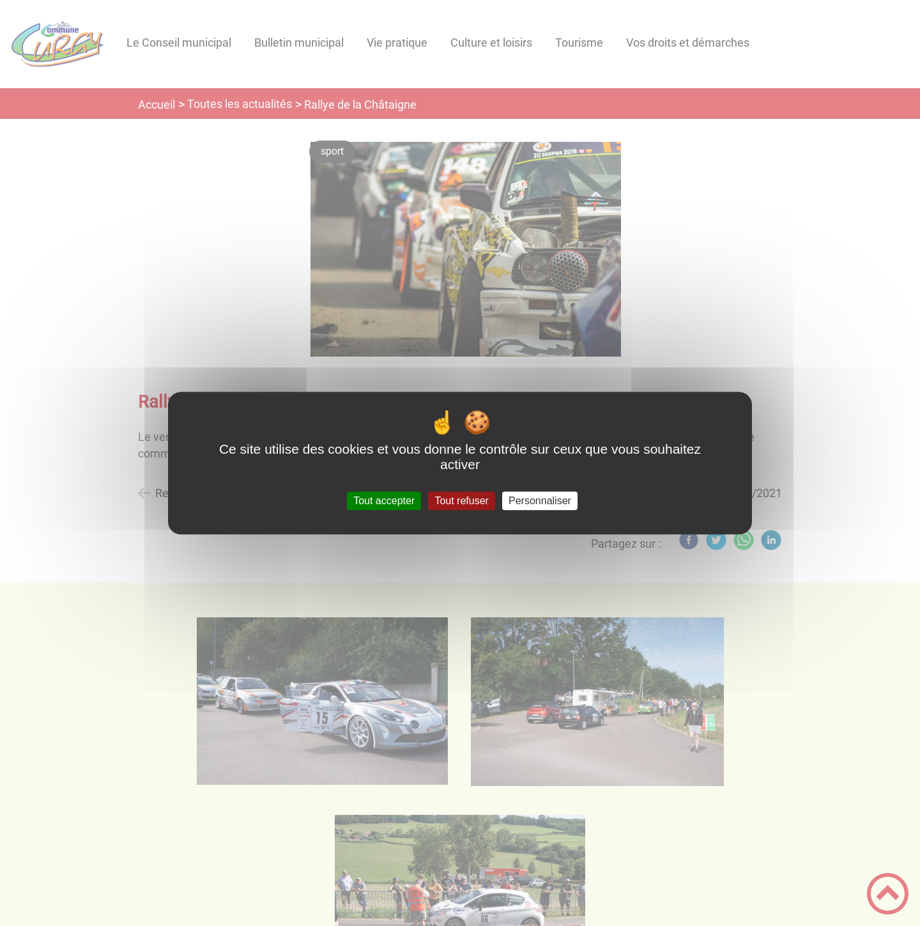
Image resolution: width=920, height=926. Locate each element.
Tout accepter (384, 500)
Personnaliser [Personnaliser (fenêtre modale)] (540, 500)
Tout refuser (461, 500)
